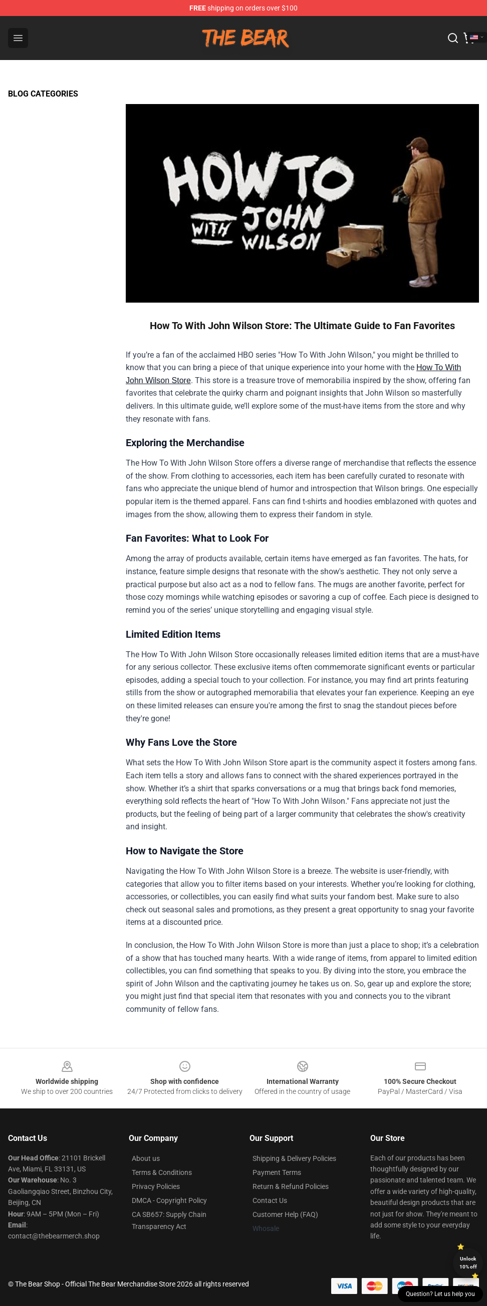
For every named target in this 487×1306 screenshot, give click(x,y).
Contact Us (270, 1200)
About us (146, 1158)
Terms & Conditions (162, 1172)
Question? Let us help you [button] (440, 1293)
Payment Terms (277, 1172)
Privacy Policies (156, 1186)
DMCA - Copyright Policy (169, 1200)
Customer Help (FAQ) (285, 1214)
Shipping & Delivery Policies (294, 1158)
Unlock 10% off (468, 1262)
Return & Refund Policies (291, 1186)
